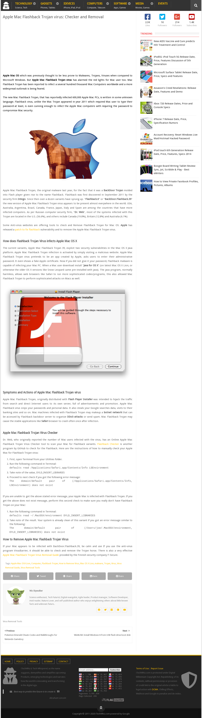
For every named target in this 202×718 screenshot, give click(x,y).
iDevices (72, 4)
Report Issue (157, 667)
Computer (36, 562)
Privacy (34, 660)
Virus (113, 562)
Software (120, 4)
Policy (20, 660)
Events (163, 3)
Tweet (41, 575)
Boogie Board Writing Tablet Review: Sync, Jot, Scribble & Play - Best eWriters (175, 169)
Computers (96, 4)
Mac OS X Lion (87, 562)
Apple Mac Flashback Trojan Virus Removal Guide (31, 553)
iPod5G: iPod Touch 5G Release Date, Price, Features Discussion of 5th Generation (174, 60)
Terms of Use (142, 667)
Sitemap (48, 660)
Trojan (107, 562)
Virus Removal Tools (30, 566)
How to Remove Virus (69, 562)
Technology (23, 4)
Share (15, 575)
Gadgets (48, 4)
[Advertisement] (67, 46)
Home (8, 660)
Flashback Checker (108, 444)
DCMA (155, 688)
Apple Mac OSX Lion (20, 562)
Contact (63, 660)
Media (143, 4)
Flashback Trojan (50, 562)
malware (99, 562)
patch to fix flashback (27, 229)
